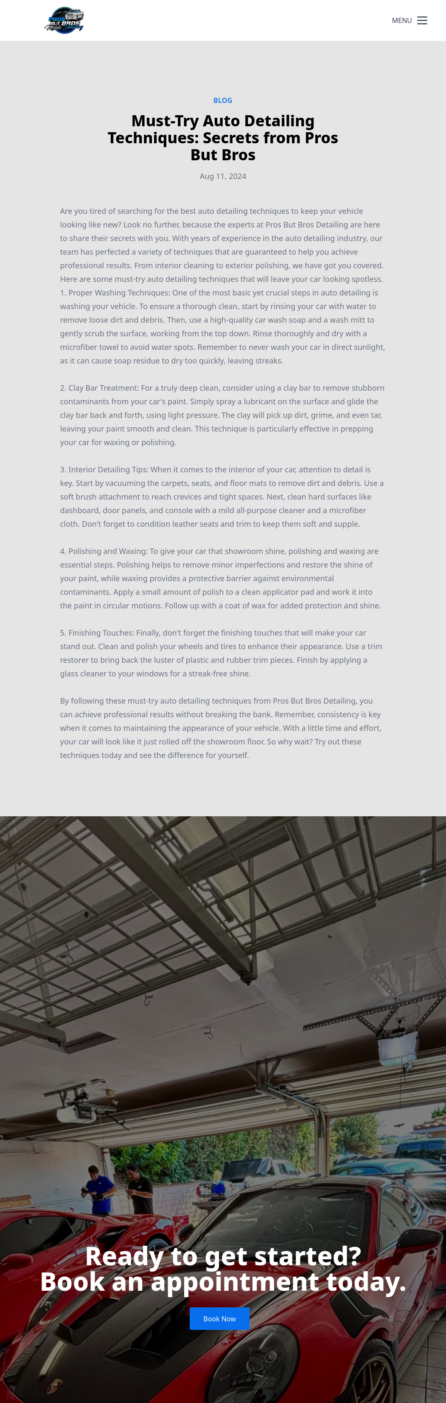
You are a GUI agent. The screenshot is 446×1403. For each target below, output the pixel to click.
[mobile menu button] (422, 20)
